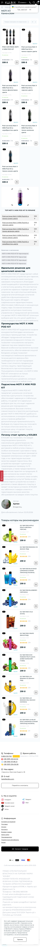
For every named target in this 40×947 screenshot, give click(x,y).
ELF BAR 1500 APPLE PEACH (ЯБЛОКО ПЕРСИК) (27, 527)
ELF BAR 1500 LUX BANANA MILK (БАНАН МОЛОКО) (27, 700)
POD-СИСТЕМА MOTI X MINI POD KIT (10, 48)
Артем (16, 504)
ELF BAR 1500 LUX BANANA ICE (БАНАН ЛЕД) (27, 678)
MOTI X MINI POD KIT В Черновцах (14, 260)
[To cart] (17, 62)
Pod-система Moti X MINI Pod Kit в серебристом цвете (10, 128)
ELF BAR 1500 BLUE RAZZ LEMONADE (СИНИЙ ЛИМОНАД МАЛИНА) (28, 570)
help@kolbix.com (7, 779)
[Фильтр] (1, 475)
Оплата (3, 827)
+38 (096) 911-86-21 (10, 762)
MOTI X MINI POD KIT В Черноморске (15, 253)
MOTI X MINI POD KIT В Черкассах (14, 263)
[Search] (34, 2)
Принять (20, 939)
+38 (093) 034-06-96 (10, 764)
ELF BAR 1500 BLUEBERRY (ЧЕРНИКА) (28, 591)
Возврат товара (6, 832)
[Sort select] (16, 22)
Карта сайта (5, 834)
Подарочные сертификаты (10, 840)
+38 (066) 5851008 (19, 892)
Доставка (4, 824)
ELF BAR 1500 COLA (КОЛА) (26, 613)
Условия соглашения (8, 821)
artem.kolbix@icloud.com (20, 894)
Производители (6, 837)
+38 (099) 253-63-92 (10, 759)
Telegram (26, 799)
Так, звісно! (22, 10)
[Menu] (2, 2)
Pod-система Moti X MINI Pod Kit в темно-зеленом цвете (29, 129)
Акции (3, 842)
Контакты (4, 829)
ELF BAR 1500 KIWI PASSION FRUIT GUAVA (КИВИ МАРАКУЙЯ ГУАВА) (27, 658)
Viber (25, 803)
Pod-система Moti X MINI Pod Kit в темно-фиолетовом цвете (10, 89)
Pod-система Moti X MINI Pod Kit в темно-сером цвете (29, 49)
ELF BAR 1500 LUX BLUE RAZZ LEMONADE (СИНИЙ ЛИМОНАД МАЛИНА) (29, 721)
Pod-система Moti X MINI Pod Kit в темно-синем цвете (10, 169)
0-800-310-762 (6, 756)
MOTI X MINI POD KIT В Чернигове (14, 257)
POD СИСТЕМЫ (10, 7)
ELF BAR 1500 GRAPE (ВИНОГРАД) (27, 634)
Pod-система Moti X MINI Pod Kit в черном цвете (29, 88)
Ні (30, 10)
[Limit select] (34, 22)
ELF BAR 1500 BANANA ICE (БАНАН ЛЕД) (29, 548)
